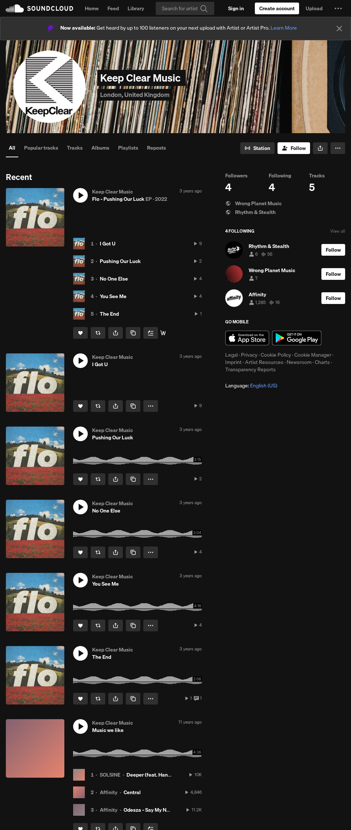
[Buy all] (163, 333)
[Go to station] (257, 148)
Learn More (284, 28)
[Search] (185, 8)
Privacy (249, 355)
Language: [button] (251, 386)
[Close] (339, 29)
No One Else (114, 279)
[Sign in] (236, 8)
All (12, 148)
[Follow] (294, 148)
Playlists (128, 148)
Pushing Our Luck (120, 261)
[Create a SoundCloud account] (277, 8)
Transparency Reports (250, 369)
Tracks (75, 148)
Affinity (108, 792)
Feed (113, 8)
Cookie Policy (276, 355)
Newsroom (299, 362)
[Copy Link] (133, 333)
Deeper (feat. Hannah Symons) (162, 775)
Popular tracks (41, 148)
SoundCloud (39, 8)
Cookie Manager (312, 355)
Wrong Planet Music (253, 203)
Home (92, 8)
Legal (231, 355)
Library (136, 8)
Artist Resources (264, 362)
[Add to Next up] (150, 333)
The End (109, 314)
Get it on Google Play (296, 338)
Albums (100, 148)
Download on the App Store (247, 338)
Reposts (156, 148)
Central (132, 792)
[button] (338, 8)
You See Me (113, 296)
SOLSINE (110, 775)
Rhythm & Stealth (250, 212)
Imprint (233, 362)
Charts (322, 362)
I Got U (108, 244)
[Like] (80, 333)
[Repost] (98, 333)
